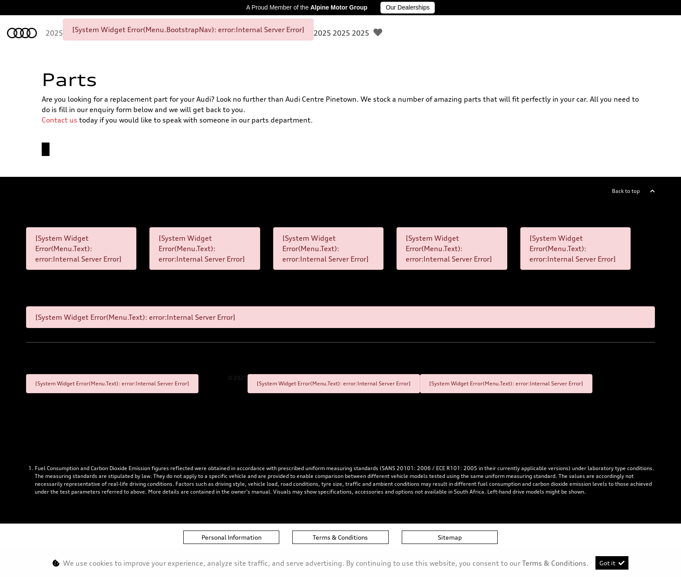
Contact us (59, 120)
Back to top (626, 191)
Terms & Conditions (340, 537)
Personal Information (231, 537)
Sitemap (450, 537)
